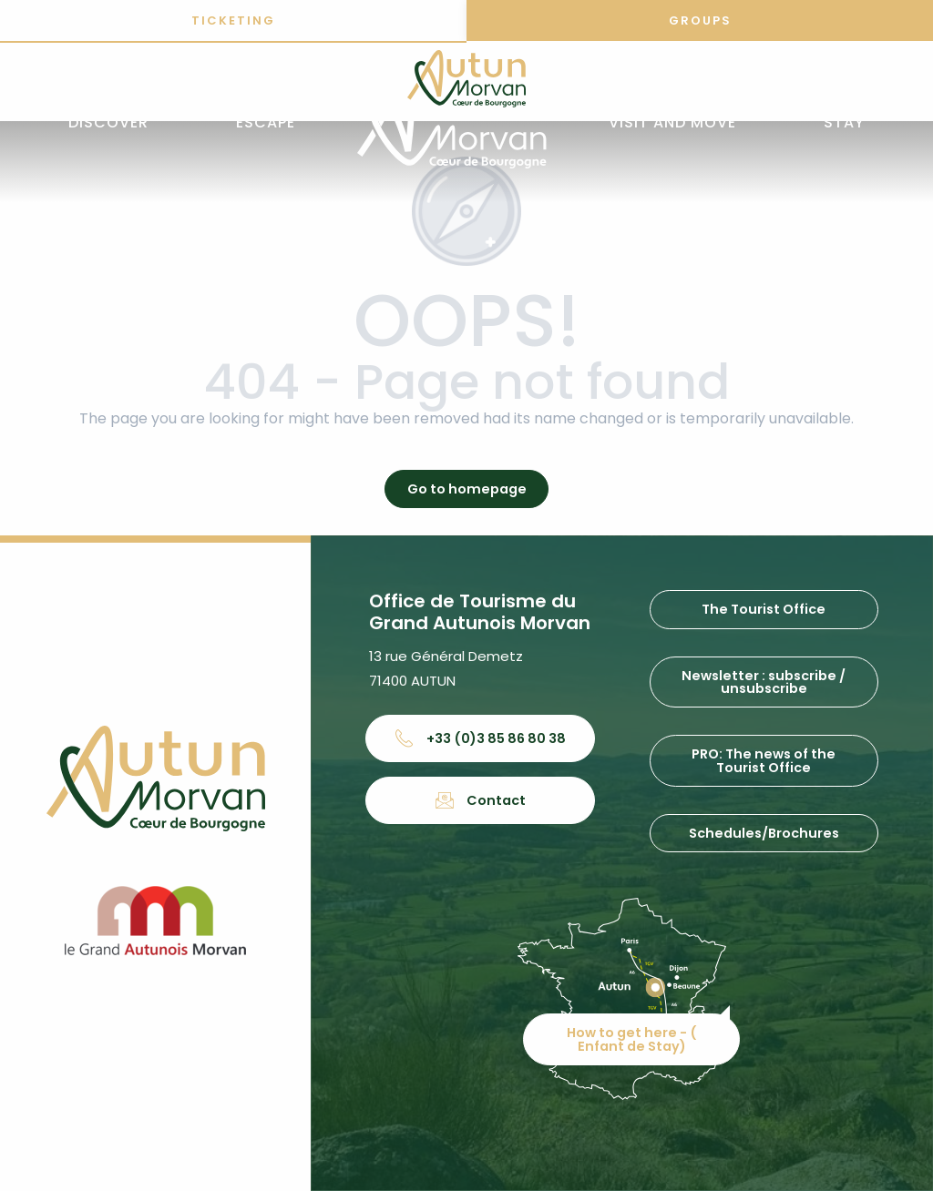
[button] (108, 123)
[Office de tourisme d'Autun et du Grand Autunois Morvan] (466, 82)
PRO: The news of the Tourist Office (764, 760)
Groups (700, 20)
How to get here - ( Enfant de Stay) (632, 1038)
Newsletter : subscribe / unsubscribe (764, 682)
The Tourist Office (763, 609)
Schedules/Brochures (764, 833)
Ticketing (233, 20)
